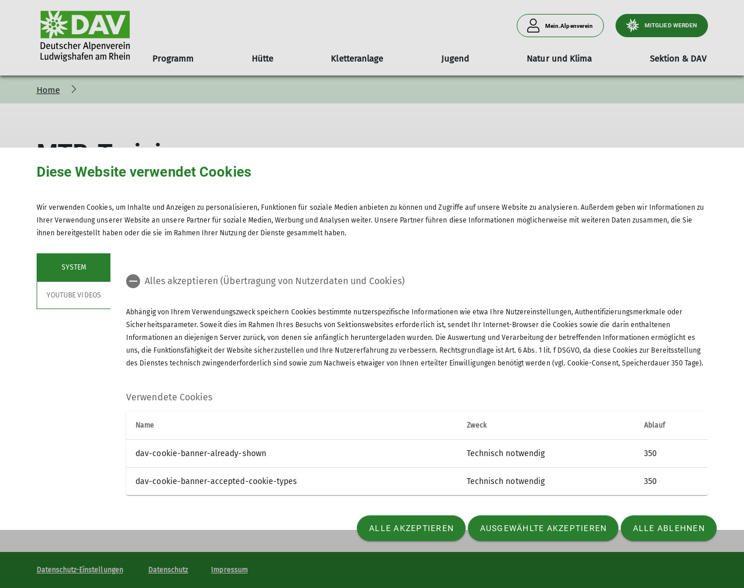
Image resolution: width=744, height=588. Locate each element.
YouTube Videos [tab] (73, 295)
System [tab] (73, 267)
